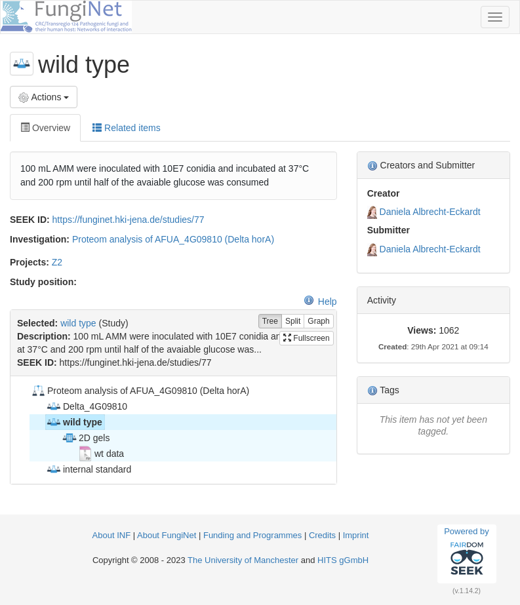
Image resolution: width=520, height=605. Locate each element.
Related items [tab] (126, 128)
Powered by (466, 553)
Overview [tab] (45, 128)
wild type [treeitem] (74, 422)
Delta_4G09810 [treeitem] (86, 406)
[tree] (173, 430)
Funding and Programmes (252, 535)
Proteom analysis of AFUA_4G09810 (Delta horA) (173, 239)
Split (292, 321)
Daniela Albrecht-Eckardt (430, 211)
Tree (270, 321)
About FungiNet (166, 535)
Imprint (356, 535)
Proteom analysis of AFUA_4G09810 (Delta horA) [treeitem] (139, 391)
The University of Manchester (243, 560)
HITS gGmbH (343, 560)
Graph (318, 321)
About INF (111, 535)
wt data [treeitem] (100, 453)
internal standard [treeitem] (88, 469)
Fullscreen (306, 338)
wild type (78, 323)
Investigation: (40, 239)
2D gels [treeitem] (86, 438)
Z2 (57, 262)
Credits (322, 535)
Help (320, 301)
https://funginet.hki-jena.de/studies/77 (128, 219)
